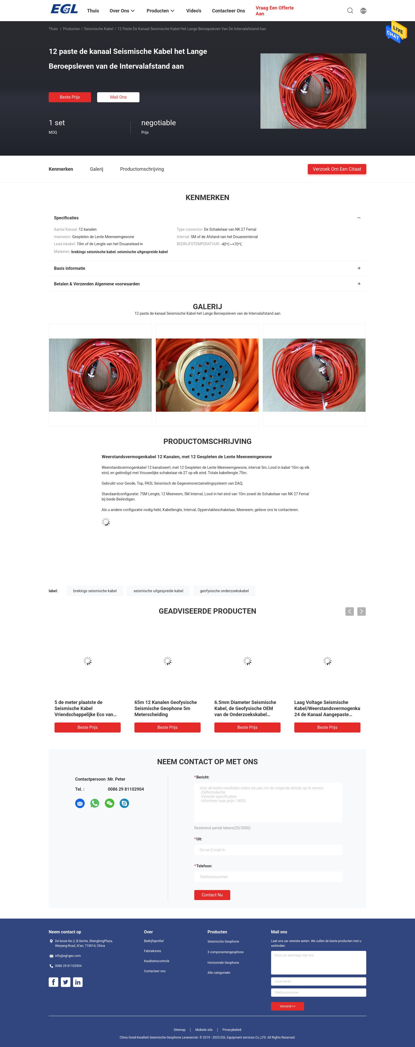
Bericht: (202, 777)
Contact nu (212, 894)
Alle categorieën (219, 973)
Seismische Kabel (98, 29)
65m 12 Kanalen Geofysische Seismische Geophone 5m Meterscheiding (165, 708)
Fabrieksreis (152, 951)
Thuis (53, 29)
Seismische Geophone (223, 941)
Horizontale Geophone (223, 963)
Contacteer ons (154, 971)
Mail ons (118, 97)
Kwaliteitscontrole (156, 961)
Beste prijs (70, 97)
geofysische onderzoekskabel (224, 591)
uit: (199, 839)
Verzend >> (287, 1006)
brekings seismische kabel (95, 591)
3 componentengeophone (226, 952)
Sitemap (180, 1030)
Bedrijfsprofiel (154, 941)
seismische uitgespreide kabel (158, 591)
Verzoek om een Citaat (337, 169)
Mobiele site (204, 1030)
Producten (71, 29)
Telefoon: (204, 866)
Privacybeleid (232, 1030)
